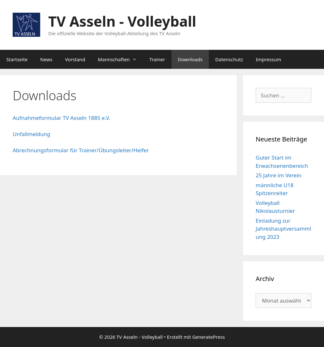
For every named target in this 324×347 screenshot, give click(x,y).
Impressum (268, 59)
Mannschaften (120, 59)
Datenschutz (229, 59)
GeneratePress (208, 337)
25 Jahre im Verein (279, 175)
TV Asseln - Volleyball (122, 21)
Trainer (157, 59)
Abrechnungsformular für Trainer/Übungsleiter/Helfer (81, 150)
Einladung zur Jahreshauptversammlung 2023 (283, 228)
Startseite (17, 59)
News (46, 59)
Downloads (190, 59)
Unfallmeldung (31, 134)
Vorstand (75, 59)
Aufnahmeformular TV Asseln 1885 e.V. (61, 117)
